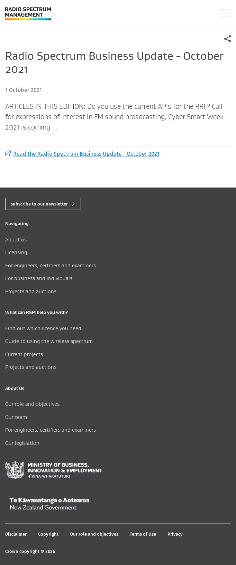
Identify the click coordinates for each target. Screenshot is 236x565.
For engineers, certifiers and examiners (50, 265)
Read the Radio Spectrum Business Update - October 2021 (82, 154)
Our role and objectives (32, 404)
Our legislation (22, 443)
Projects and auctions (30, 291)
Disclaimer (16, 534)
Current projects (24, 354)
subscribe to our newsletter (39, 204)
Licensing (16, 252)
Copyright (48, 534)
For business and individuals (38, 278)
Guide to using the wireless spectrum (49, 341)
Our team (16, 417)
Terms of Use (143, 534)
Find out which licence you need (43, 328)
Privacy (175, 534)
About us (16, 239)
